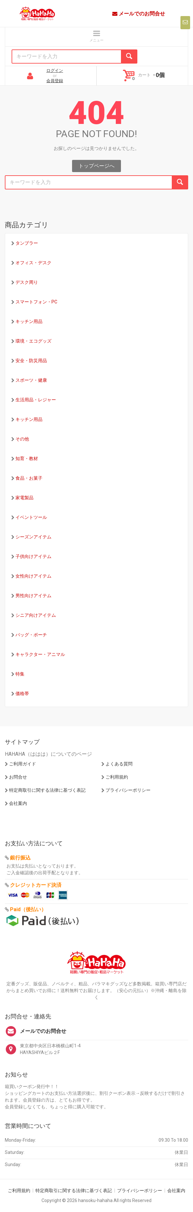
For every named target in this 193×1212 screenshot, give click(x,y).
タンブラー (26, 243)
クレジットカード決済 (35, 885)
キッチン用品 (28, 321)
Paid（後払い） (28, 909)
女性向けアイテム (33, 576)
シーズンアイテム (33, 536)
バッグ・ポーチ (31, 634)
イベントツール (31, 517)
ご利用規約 (117, 777)
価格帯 (22, 693)
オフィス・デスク (33, 262)
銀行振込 (20, 858)
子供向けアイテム (33, 556)
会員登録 (54, 80)
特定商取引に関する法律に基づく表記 (47, 790)
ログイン (54, 70)
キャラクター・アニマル (40, 654)
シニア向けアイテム (35, 615)
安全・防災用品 (31, 360)
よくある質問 (119, 763)
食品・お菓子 (28, 478)
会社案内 (18, 803)
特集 (19, 673)
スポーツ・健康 (31, 380)
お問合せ (18, 777)
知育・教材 (26, 458)
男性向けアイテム (33, 595)
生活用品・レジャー (35, 399)
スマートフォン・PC (36, 301)
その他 (22, 438)
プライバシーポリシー (128, 790)
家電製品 (24, 497)
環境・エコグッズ (33, 341)
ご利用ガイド (22, 763)
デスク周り (26, 282)
